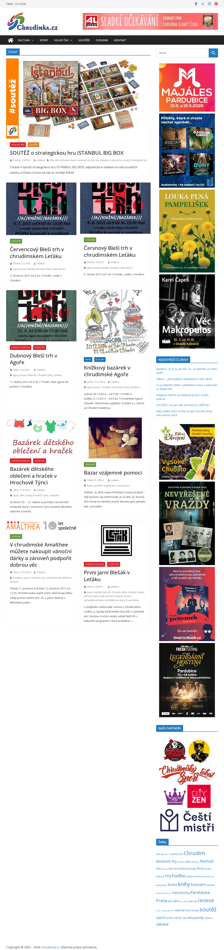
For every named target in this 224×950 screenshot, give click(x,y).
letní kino (110, 596)
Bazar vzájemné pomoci (113, 472)
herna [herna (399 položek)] (172, 869)
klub (120, 387)
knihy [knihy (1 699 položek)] (184, 884)
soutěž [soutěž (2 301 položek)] (208, 909)
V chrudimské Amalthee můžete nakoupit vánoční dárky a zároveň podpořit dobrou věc (41, 554)
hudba (140, 592)
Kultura (24, 40)
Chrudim (102, 40)
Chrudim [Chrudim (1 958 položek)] (194, 853)
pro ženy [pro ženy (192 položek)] (184, 901)
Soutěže (84, 40)
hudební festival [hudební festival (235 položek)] (194, 876)
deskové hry (83, 160)
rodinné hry (116, 160)
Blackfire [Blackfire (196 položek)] (165, 854)
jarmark (98, 485)
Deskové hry (17, 144)
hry (97, 160)
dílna (124, 592)
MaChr (61, 269)
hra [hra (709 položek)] (200, 868)
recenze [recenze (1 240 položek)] (206, 900)
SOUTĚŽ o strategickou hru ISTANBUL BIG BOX (67, 152)
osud (119, 485)
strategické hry (139, 160)
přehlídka (110, 600)
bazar (73, 160)
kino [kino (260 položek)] (164, 885)
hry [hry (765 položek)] (168, 875)
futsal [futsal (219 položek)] (165, 868)
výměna (58, 375)
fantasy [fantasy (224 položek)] (195, 861)
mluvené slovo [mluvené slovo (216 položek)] (163, 893)
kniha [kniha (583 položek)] (172, 884)
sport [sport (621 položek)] (160, 917)
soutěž (126, 160)
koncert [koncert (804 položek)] (198, 884)
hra (93, 160)
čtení (114, 387)
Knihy (88, 359)
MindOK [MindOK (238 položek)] (210, 885)
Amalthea (18, 577)
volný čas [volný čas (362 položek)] (180, 918)
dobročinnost (53, 577)
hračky (28, 495)
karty (95, 596)
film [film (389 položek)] (158, 869)
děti (22, 495)
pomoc (126, 485)
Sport (44, 40)
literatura (135, 387)
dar (43, 577)
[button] (32, 40)
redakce (41, 160)
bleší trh (32, 375)
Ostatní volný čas (20, 347)
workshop (133, 600)
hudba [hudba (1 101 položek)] (178, 876)
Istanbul (104, 160)
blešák (31, 269)
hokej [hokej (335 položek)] (192, 868)
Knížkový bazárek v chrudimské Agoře (107, 371)
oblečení (54, 495)
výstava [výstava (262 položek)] (209, 918)
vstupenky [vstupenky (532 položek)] (195, 917)
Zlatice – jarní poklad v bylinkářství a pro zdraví (184, 379)
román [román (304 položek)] (195, 910)
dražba (132, 592)
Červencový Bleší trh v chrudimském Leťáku (37, 252)
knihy (48, 269)
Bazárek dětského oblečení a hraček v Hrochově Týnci (33, 475)
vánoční (14, 581)
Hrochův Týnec (41, 495)
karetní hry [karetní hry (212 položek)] (208, 876)
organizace (109, 485)
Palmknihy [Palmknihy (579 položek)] (181, 892)
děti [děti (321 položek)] (188, 861)
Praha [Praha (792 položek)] (161, 900)
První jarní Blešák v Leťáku (107, 576)
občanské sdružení (94, 600)
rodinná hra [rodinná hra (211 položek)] (167, 910)
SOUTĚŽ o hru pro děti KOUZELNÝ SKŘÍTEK (182, 405)
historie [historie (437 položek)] (183, 868)
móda (127, 596)
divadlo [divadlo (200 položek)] (181, 861)
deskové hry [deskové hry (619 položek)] (166, 861)
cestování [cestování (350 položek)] (176, 854)
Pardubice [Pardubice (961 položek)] (200, 892)
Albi (52, 160)
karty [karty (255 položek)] (159, 885)
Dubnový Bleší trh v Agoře (33, 359)
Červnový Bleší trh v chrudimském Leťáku (110, 251)
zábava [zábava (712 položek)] (162, 924)
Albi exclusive (62, 160)
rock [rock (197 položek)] (158, 910)
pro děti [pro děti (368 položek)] (173, 901)
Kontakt (120, 40)
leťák (54, 269)
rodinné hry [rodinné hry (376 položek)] (182, 910)
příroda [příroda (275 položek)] (193, 901)
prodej (119, 600)
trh (125, 600)
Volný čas (61, 40)
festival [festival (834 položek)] (207, 861)
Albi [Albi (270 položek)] (158, 854)
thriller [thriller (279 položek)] (169, 918)
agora (16, 269)
